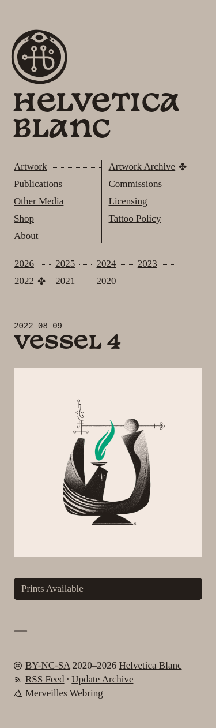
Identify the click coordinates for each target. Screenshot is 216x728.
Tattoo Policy (135, 218)
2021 (65, 280)
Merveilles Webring (64, 693)
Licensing (128, 201)
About (26, 235)
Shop (24, 218)
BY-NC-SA (47, 665)
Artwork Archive (142, 166)
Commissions (135, 183)
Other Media (38, 201)
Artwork (30, 166)
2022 (24, 280)
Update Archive (102, 679)
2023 (147, 263)
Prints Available (52, 588)
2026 (24, 263)
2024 (106, 263)
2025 (65, 263)
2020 (106, 280)
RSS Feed (45, 679)
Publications (38, 183)
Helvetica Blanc (96, 118)
